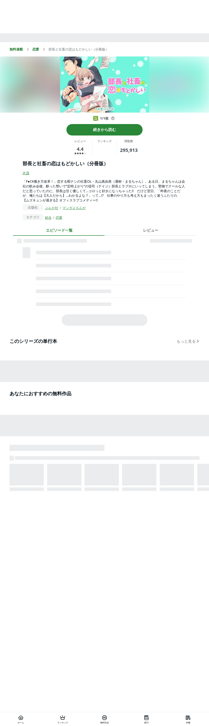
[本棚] (188, 719)
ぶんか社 (51, 207)
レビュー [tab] (150, 230)
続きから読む (104, 129)
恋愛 (59, 217)
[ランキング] (63, 719)
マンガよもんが (74, 207)
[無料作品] (104, 719)
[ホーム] (21, 719)
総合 (48, 217)
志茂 (26, 173)
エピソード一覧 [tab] (59, 230)
